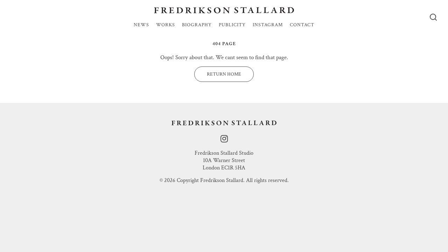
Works (165, 25)
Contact (302, 25)
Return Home (224, 74)
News (141, 25)
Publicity (232, 25)
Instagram (268, 25)
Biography (197, 25)
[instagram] (224, 139)
